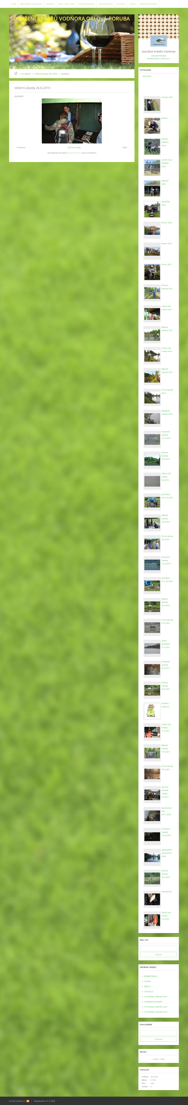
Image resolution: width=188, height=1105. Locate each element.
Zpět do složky (74, 147)
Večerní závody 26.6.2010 (46, 74)
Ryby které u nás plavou (31, 3)
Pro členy (121, 3)
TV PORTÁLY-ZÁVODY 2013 (155, 1012)
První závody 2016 (167, 391)
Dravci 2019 (166, 243)
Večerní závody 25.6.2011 (165, 685)
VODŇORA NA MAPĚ (153, 1001)
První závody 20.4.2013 (167, 538)
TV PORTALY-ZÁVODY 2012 (155, 1007)
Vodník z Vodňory (165, 705)
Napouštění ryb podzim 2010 (166, 853)
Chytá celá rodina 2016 (166, 350)
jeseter (164, 118)
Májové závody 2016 (166, 370)
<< (143, 1059)
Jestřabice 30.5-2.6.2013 (167, 496)
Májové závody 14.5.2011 (165, 748)
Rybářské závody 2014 (166, 412)
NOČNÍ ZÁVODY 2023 (167, 140)
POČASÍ (147, 981)
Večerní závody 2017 (166, 287)
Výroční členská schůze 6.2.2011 (164, 792)
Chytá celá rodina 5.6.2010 (165, 915)
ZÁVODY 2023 (167, 181)
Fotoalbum (26, 74)
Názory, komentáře (148, 3)
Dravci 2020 (166, 222)
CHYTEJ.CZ (148, 991)
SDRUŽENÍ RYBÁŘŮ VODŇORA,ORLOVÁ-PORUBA (70, 18)
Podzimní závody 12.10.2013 (166, 434)
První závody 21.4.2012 (167, 621)
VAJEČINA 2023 (165, 203)
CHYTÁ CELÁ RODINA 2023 (167, 161)
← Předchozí (20, 147)
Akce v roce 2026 (66, 3)
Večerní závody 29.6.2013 (165, 455)
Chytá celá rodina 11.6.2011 (165, 727)
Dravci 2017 (166, 264)
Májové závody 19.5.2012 (165, 602)
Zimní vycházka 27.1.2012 (165, 643)
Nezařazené (166, 891)
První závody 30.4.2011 (167, 768)
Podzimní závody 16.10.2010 (166, 832)
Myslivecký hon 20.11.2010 (166, 811)
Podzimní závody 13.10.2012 (166, 560)
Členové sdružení (86, 3)
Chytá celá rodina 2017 (166, 308)
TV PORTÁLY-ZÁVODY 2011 (155, 996)
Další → (126, 147)
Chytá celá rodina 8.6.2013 (165, 476)
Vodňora (50, 3)
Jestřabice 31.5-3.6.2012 (167, 579)
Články (133, 3)
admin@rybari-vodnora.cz (158, 58)
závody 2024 (166, 97)
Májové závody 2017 (166, 329)
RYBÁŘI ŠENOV (150, 976)
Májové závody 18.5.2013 (165, 518)
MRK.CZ (147, 986)
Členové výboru (106, 3)
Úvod (13, 3)
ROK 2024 (146, 76)
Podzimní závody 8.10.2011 (165, 664)
